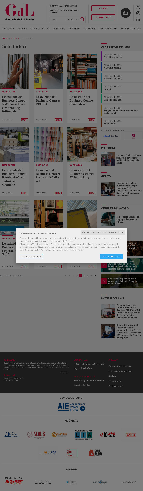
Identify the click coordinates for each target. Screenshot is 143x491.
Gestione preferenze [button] (31, 256)
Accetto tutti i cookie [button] (112, 256)
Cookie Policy (77, 250)
